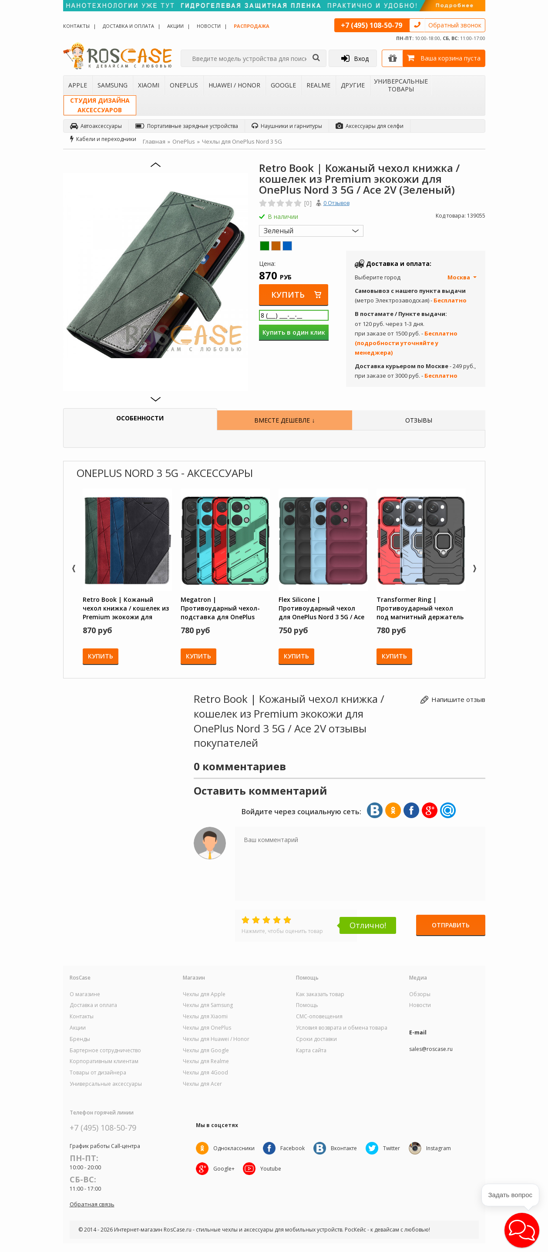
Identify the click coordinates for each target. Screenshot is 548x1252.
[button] (521, 1230)
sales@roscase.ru (431, 1049)
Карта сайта (311, 1050)
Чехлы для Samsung (208, 1005)
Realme (318, 85)
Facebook (293, 1148)
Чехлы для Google (206, 1050)
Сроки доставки (316, 1039)
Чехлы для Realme (206, 1061)
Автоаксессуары (96, 126)
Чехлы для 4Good (205, 1072)
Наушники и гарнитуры (287, 126)
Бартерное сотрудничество (105, 1050)
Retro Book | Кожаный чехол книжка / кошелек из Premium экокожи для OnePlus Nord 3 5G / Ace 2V (126, 608)
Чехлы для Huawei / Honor (216, 1039)
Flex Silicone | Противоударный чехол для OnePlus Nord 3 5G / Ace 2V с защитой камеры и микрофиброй (321, 608)
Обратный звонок (454, 25)
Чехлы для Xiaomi (205, 1016)
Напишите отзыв (458, 699)
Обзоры (419, 994)
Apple (77, 85)
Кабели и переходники (103, 139)
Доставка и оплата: (398, 263)
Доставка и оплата (128, 26)
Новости (209, 26)
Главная (154, 141)
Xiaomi (148, 85)
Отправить (451, 925)
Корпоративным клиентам (104, 1061)
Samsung (112, 85)
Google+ (224, 1168)
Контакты (76, 26)
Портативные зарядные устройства (186, 126)
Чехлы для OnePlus (207, 1027)
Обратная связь (92, 1204)
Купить (288, 294)
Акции (175, 26)
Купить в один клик (293, 332)
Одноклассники (234, 1148)
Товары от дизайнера (98, 1072)
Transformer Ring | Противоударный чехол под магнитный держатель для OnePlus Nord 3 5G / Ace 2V (420, 608)
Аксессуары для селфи (369, 126)
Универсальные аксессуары (106, 1084)
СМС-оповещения (319, 1016)
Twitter (391, 1148)
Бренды (80, 1039)
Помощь (307, 1005)
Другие (353, 85)
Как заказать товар (320, 994)
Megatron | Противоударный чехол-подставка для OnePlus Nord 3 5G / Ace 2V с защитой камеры (220, 608)
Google (283, 85)
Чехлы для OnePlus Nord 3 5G (242, 141)
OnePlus (184, 85)
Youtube (271, 1168)
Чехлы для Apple (204, 994)
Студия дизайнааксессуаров (100, 105)
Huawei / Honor (234, 85)
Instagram (439, 1148)
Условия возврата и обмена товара (341, 1027)
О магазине (85, 994)
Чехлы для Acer (202, 1084)
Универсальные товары (401, 85)
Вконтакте (344, 1148)
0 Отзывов (336, 203)
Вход (355, 58)
